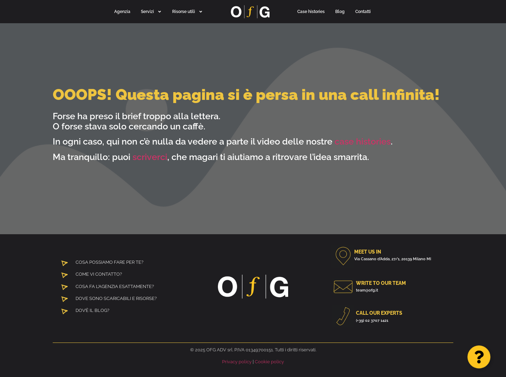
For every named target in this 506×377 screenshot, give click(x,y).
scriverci (149, 157)
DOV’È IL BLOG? (92, 310)
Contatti (363, 11)
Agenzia (122, 11)
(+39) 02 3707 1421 (372, 320)
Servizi (151, 11)
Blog (340, 11)
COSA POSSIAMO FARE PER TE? (109, 262)
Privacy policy (237, 361)
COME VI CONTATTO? (99, 274)
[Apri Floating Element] (479, 357)
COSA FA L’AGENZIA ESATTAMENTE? (115, 286)
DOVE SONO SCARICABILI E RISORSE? (116, 298)
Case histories (311, 11)
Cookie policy (269, 361)
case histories (363, 141)
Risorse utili (187, 11)
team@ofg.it (367, 290)
